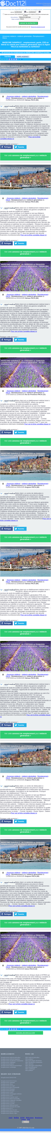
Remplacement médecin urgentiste (10, 1059)
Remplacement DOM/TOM (8, 1077)
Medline (16, 1118)
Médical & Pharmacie (43, 3)
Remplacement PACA (7, 1108)
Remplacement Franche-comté (9, 1097)
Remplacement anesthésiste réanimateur (12, 1060)
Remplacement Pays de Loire (9, 1110)
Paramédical (47, 5)
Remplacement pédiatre (7, 1064)
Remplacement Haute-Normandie (10, 1098)
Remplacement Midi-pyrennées (9, 1105)
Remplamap (38, 1118)
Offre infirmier (29, 1064)
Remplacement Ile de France (9, 1081)
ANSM (22, 1118)
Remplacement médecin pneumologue (11, 1065)
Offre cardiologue (30, 1068)
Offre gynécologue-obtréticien (33, 1060)
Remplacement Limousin (8, 1102)
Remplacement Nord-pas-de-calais (10, 1106)
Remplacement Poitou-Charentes (10, 1111)
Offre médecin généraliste (32, 1057)
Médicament (30, 1118)
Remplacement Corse (7, 1095)
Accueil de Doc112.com (25, 1033)
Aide (28, 1119)
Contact (23, 1119)
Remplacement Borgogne (8, 1089)
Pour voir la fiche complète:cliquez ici (33, 235)
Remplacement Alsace (7, 1084)
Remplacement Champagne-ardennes (11, 1094)
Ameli (11, 1118)
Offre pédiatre (29, 1059)
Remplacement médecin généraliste (10, 1057)
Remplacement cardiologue (8, 1067)
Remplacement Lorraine (8, 1103)
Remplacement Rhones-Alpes (9, 1113)
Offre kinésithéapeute (31, 1067)
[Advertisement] (25, 1041)
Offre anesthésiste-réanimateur (33, 1062)
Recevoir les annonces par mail (38, 26)
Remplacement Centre (7, 1092)
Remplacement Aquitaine (8, 1082)
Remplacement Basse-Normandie (10, 1087)
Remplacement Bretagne (8, 1090)
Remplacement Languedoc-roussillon (11, 1100)
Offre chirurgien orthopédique (33, 1065)
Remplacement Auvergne (8, 1085)
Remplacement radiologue (8, 1062)
